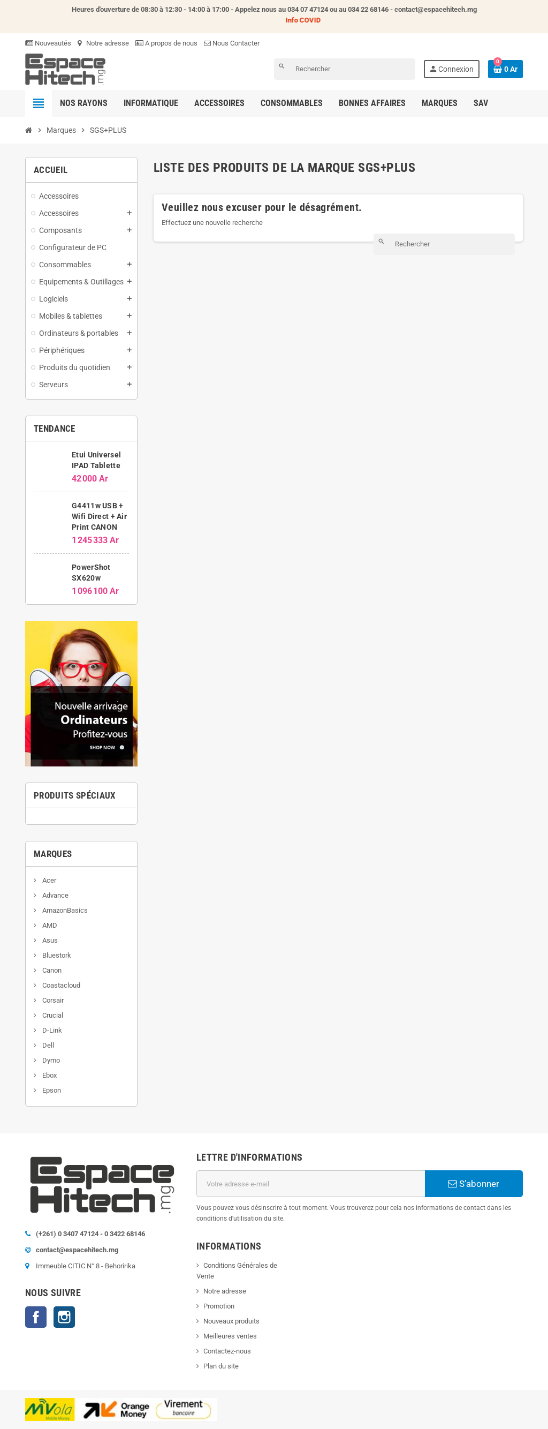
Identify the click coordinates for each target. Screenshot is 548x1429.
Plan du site (221, 1366)
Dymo (50, 1060)
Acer (48, 880)
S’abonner (473, 1183)
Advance (54, 895)
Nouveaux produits (231, 1321)
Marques (53, 853)
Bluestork (56, 955)
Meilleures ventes (230, 1336)
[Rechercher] (344, 69)
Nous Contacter (232, 43)
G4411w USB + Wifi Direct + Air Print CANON (99, 516)
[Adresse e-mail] (310, 1183)
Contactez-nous (227, 1351)
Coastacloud (60, 985)
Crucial (52, 1015)
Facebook (36, 1317)
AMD (49, 925)
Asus (49, 940)
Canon (51, 970)
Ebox (49, 1075)
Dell (47, 1045)
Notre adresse (103, 43)
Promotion (218, 1306)
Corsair (52, 1000)
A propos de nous (166, 43)
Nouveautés (48, 43)
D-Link (51, 1030)
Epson (51, 1090)
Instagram (64, 1317)
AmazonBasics (64, 910)
